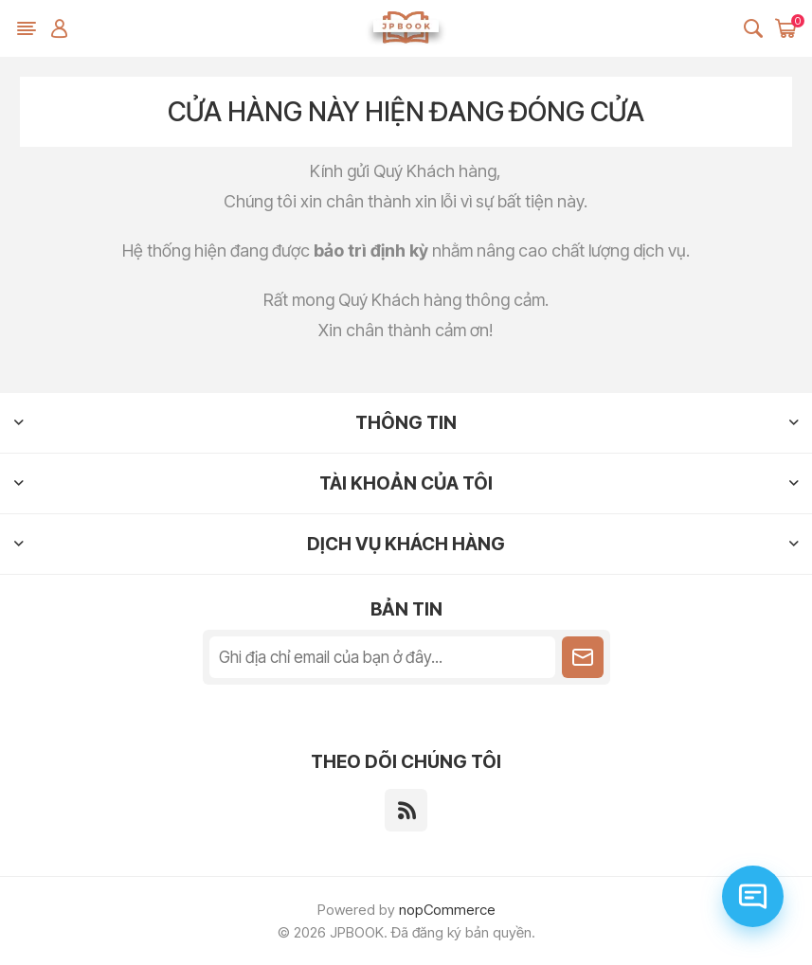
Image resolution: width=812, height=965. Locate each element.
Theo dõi (583, 657)
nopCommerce (447, 910)
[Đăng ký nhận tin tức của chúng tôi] (382, 657)
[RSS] (406, 810)
